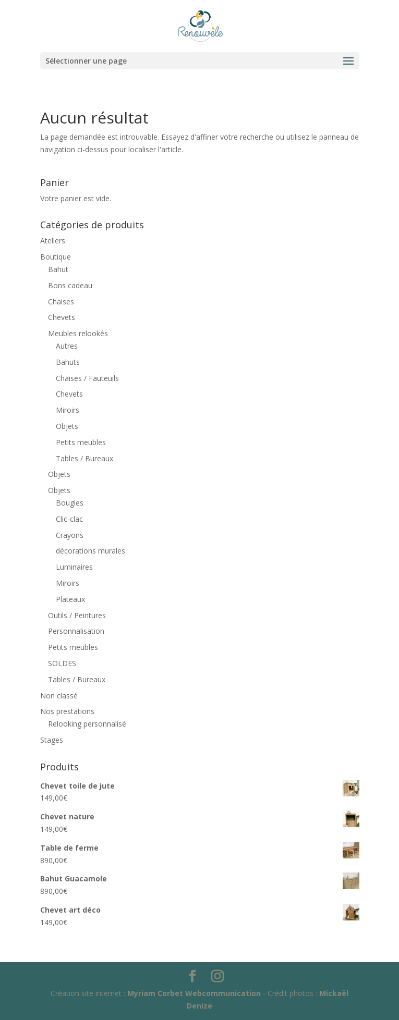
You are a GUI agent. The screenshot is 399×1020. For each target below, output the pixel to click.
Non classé (59, 696)
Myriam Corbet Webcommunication (193, 993)
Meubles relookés (78, 333)
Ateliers (52, 240)
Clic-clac (69, 519)
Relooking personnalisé (87, 724)
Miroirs (67, 410)
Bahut (58, 269)
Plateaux (70, 599)
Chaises (61, 301)
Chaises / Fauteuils (87, 378)
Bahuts (68, 362)
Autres (67, 346)
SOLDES (62, 663)
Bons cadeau (70, 285)
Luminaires (74, 567)
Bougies (69, 503)
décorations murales (90, 551)
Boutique (55, 257)
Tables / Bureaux (84, 458)
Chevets (61, 317)
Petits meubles (81, 442)
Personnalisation (76, 631)
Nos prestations (67, 711)
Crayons (69, 535)
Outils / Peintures (77, 615)
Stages (51, 740)
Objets (67, 426)
